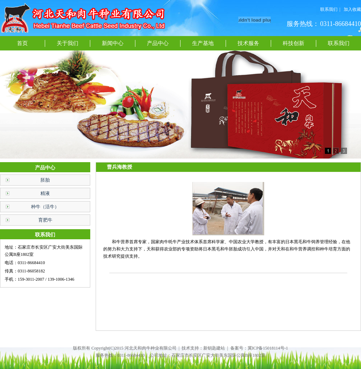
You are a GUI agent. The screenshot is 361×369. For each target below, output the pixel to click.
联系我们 (338, 43)
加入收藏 (352, 9)
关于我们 (67, 43)
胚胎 (45, 180)
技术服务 (248, 43)
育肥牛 (45, 220)
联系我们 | (330, 9)
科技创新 (293, 43)
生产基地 (203, 43)
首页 (22, 43)
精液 (45, 193)
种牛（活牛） (45, 206)
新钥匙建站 (214, 348)
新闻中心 (112, 43)
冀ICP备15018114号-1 (268, 348)
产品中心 (158, 43)
